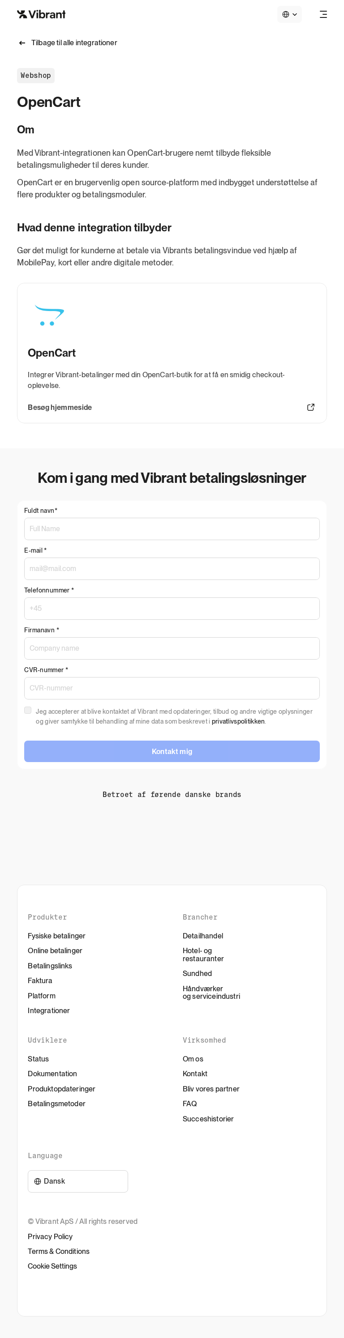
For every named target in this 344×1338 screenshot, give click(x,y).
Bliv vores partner (211, 1089)
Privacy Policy (50, 1236)
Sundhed (197, 973)
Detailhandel (203, 936)
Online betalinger (55, 950)
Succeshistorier (208, 1119)
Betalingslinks (50, 966)
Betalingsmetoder (57, 1103)
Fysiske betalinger (57, 936)
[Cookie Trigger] (52, 1266)
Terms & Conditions (59, 1251)
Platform (41, 996)
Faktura (40, 980)
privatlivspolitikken (238, 721)
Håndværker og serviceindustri (211, 992)
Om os (193, 1059)
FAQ (190, 1103)
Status (38, 1059)
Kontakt (195, 1074)
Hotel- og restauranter (203, 954)
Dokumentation (52, 1074)
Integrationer (49, 1010)
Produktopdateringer (61, 1089)
